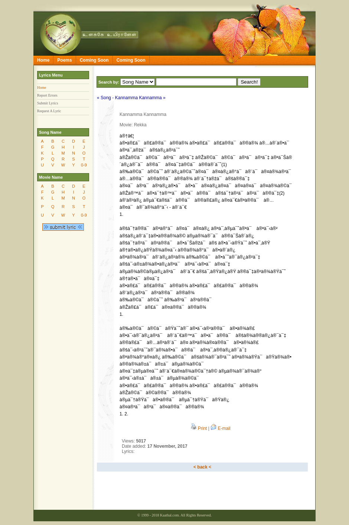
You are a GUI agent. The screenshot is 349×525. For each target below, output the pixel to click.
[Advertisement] (202, 491)
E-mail (220, 428)
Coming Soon (94, 60)
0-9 (84, 165)
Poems (64, 60)
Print (199, 428)
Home (43, 60)
